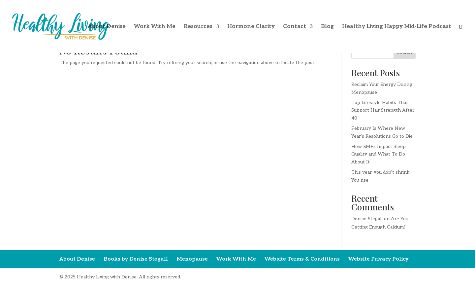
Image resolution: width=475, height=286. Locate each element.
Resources (198, 27)
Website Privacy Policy (378, 259)
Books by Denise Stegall (136, 259)
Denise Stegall (367, 219)
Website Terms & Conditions (302, 259)
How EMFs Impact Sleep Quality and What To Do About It (378, 154)
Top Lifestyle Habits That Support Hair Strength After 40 (382, 110)
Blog (327, 27)
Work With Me (154, 27)
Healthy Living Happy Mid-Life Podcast (396, 27)
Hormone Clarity (251, 27)
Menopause (192, 259)
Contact (294, 27)
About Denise (107, 27)
